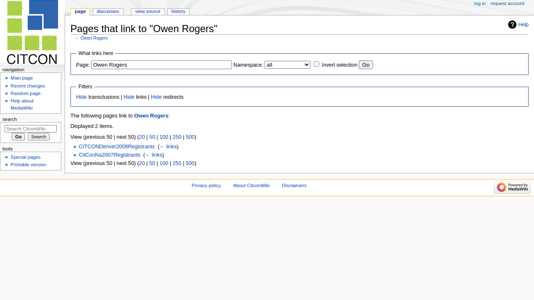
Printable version (28, 164)
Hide (81, 97)
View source (147, 11)
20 (142, 137)
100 (163, 137)
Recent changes (27, 85)
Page (80, 11)
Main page (21, 77)
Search (10, 119)
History (178, 11)
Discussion (108, 11)
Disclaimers (294, 185)
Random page (25, 93)
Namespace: (248, 65)
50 (152, 137)
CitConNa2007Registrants (109, 155)
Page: (83, 65)
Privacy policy (206, 185)
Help (524, 25)
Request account (508, 3)
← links (168, 147)
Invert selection (339, 65)
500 (190, 137)
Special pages (25, 157)
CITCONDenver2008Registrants (117, 147)
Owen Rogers (94, 37)
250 (177, 137)
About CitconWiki (251, 185)
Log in (480, 3)
